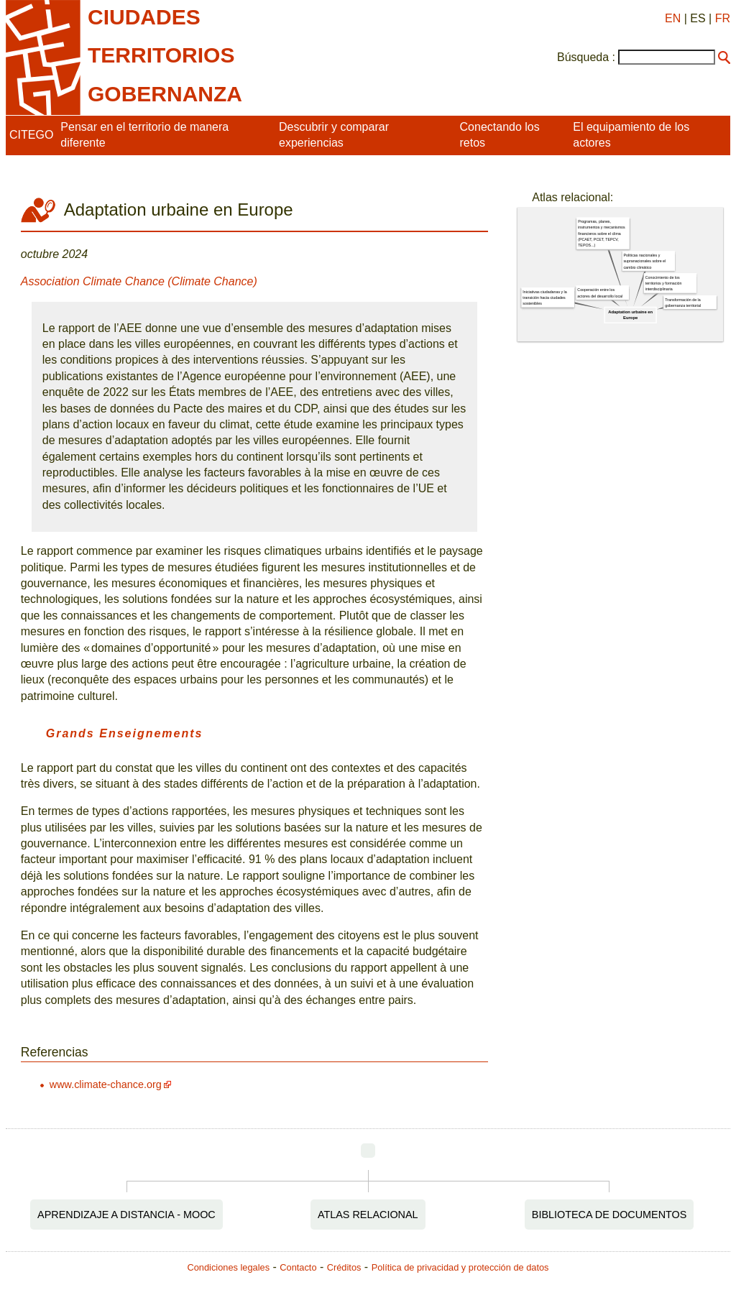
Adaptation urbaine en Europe (630, 315)
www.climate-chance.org (106, 1084)
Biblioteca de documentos (609, 1214)
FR (722, 18)
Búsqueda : (586, 57)
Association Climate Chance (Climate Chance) (139, 281)
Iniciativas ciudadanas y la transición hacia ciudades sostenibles (545, 297)
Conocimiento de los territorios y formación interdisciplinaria (663, 284)
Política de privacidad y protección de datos (460, 1267)
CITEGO (31, 135)
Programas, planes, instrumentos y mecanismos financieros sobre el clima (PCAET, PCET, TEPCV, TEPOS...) (601, 234)
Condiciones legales (229, 1267)
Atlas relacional (368, 1214)
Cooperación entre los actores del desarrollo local (600, 293)
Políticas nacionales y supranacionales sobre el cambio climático (645, 261)
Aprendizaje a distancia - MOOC (126, 1214)
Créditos (344, 1267)
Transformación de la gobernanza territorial (683, 303)
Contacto (298, 1267)
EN (673, 18)
